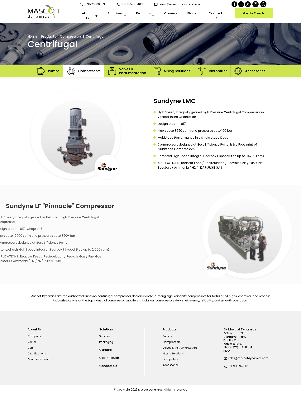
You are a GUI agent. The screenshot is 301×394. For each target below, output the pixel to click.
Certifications (37, 353)
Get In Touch (253, 13)
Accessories (171, 365)
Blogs (192, 13)
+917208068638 (93, 4)
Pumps (167, 336)
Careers (170, 13)
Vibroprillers (170, 359)
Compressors (71, 36)
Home (32, 36)
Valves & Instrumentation (180, 347)
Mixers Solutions (173, 353)
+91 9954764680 (130, 4)
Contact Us (215, 15)
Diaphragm (161, 81)
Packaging (106, 342)
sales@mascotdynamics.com (177, 4)
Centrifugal (139, 81)
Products (143, 13)
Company (34, 336)
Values (32, 342)
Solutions (115, 13)
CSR (30, 347)
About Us (87, 15)
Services (104, 336)
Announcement (38, 359)
